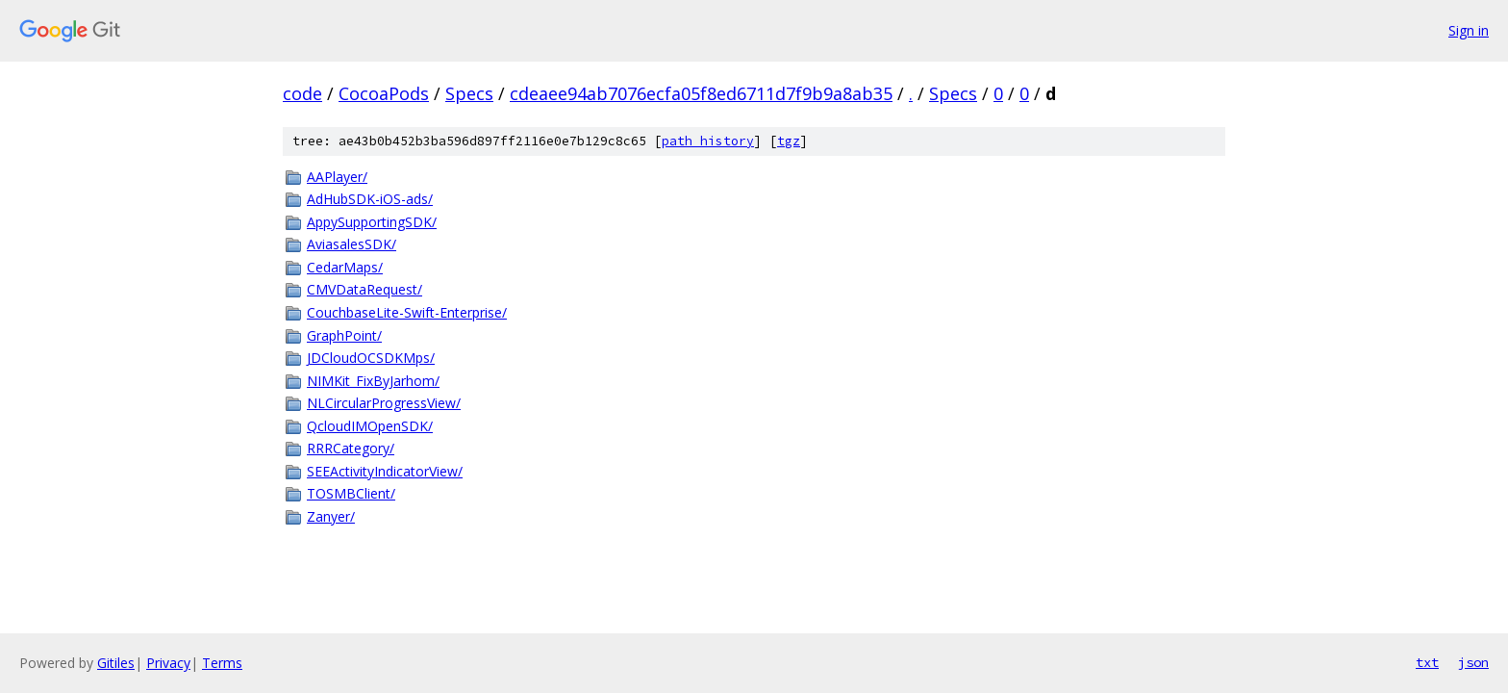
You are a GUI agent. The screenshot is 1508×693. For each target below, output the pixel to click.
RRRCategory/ (350, 448)
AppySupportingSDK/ (372, 222)
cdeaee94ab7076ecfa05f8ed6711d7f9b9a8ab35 (701, 93)
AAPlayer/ (337, 176)
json (1473, 662)
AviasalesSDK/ (351, 244)
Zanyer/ (331, 516)
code (302, 93)
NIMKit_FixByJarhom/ (373, 381)
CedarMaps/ (345, 267)
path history (708, 141)
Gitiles (116, 663)
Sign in (1468, 30)
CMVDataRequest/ (364, 289)
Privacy (168, 663)
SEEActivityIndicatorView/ (385, 471)
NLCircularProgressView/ (384, 403)
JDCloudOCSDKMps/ (371, 357)
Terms (222, 663)
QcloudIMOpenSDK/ (370, 426)
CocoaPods (384, 93)
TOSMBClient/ (351, 493)
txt (1427, 662)
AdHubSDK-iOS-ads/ (370, 199)
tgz (788, 141)
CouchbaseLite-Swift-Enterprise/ (407, 312)
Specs (469, 93)
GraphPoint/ (344, 335)
